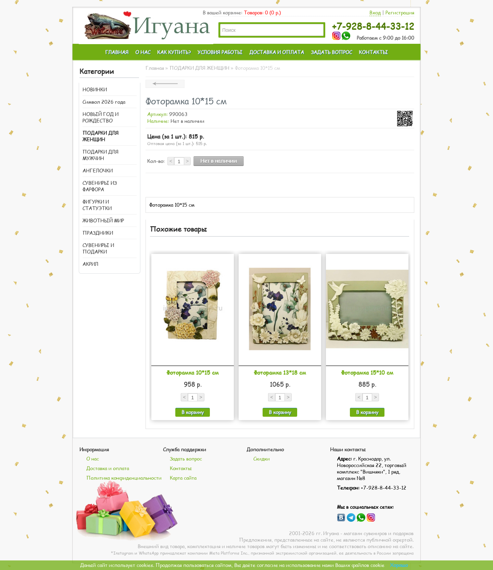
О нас (92, 458)
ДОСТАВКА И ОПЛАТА (276, 52)
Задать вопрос (186, 458)
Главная (155, 68)
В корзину (192, 412)
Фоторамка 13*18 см (280, 372)
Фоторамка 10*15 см (192, 372)
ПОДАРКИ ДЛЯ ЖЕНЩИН (100, 136)
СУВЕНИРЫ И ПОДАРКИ (98, 248)
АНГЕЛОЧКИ (98, 170)
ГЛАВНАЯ (116, 52)
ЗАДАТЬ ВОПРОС (331, 52)
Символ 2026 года (104, 102)
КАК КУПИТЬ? (174, 52)
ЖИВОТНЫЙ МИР (103, 220)
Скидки (261, 458)
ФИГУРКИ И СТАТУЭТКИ (97, 204)
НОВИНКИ (95, 89)
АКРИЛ (90, 264)
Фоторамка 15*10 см (367, 372)
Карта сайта (183, 478)
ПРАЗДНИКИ (98, 233)
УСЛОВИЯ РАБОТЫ (220, 52)
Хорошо (399, 565)
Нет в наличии (218, 160)
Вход (375, 12)
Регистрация (399, 12)
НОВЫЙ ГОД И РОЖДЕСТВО (100, 117)
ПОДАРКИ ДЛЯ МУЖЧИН (100, 154)
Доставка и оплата (107, 468)
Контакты (181, 468)
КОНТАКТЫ (373, 52)
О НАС (142, 52)
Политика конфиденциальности (124, 478)
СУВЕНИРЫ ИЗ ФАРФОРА (100, 186)
